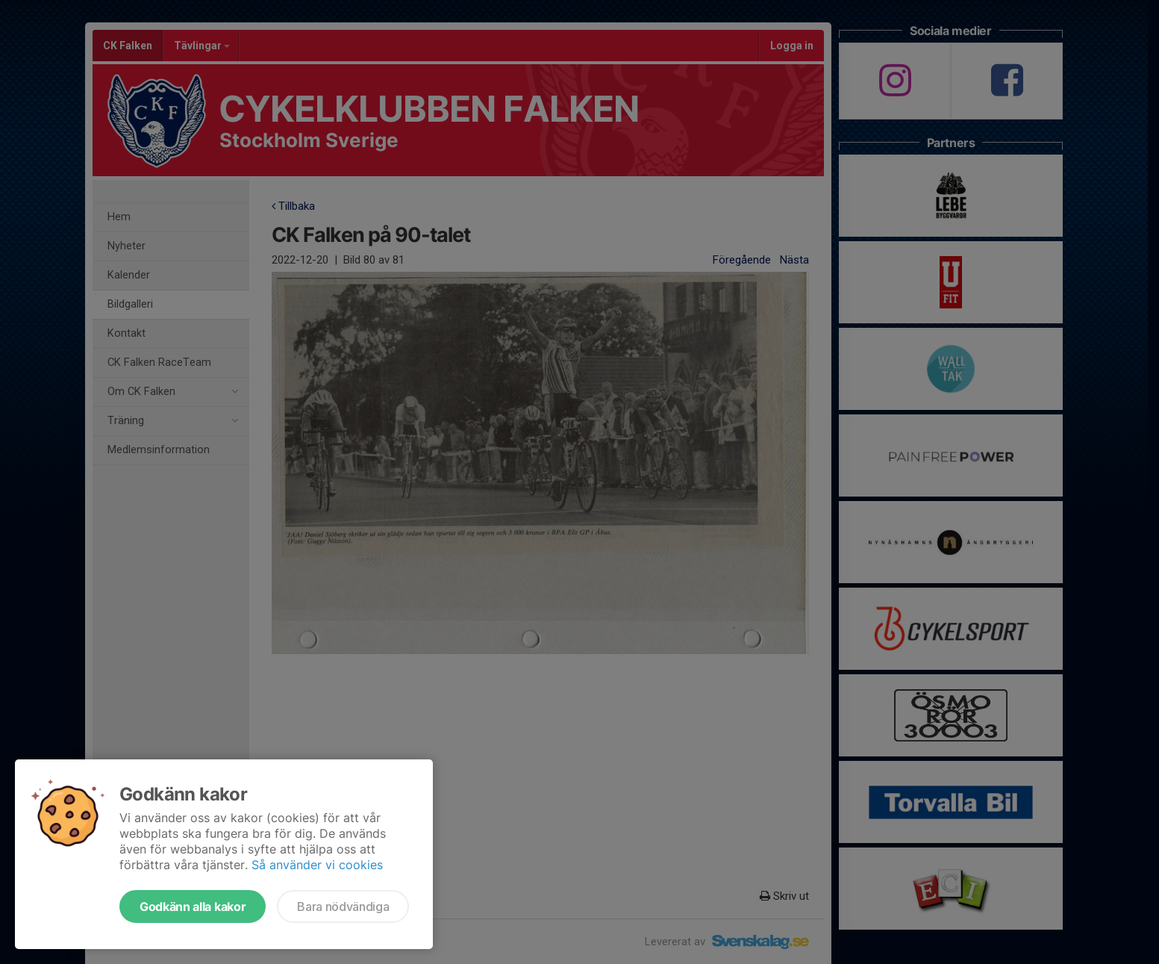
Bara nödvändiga (343, 906)
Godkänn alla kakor (193, 906)
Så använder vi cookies (317, 864)
